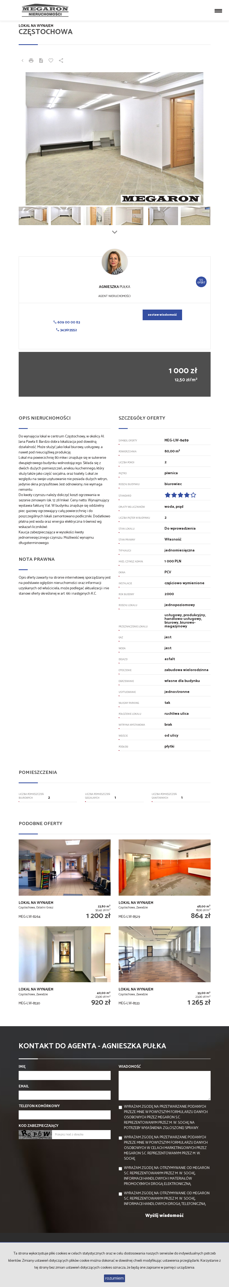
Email (24, 1086)
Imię (22, 1067)
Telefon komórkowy (39, 1106)
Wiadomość (130, 1067)
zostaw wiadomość (162, 314)
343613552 (66, 330)
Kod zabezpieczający (38, 1126)
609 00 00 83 (67, 322)
